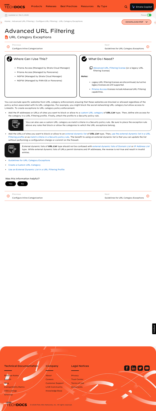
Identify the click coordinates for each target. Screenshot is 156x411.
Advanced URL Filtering (23, 21)
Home (7, 21)
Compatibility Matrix (14, 387)
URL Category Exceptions (70, 21)
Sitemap (8, 394)
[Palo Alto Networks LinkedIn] (134, 370)
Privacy (75, 375)
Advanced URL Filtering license (109, 68)
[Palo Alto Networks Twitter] (141, 370)
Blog (6, 383)
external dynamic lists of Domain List (112, 146)
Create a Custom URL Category (24, 165)
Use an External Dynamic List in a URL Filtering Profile (36, 169)
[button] (154, 328)
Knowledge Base (54, 391)
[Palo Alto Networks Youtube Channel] (147, 370)
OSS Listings (10, 391)
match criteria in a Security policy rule (49, 137)
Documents (76, 387)
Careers (49, 379)
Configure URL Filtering (46, 21)
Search (7, 379)
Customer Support (55, 383)
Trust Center (77, 379)
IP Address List (142, 146)
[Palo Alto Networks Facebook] (127, 370)
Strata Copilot (142, 7)
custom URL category (92, 113)
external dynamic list (76, 134)
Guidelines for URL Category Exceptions (29, 160)
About (49, 375)
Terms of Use (77, 383)
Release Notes (11, 375)
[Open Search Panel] (127, 7)
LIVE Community (54, 387)
